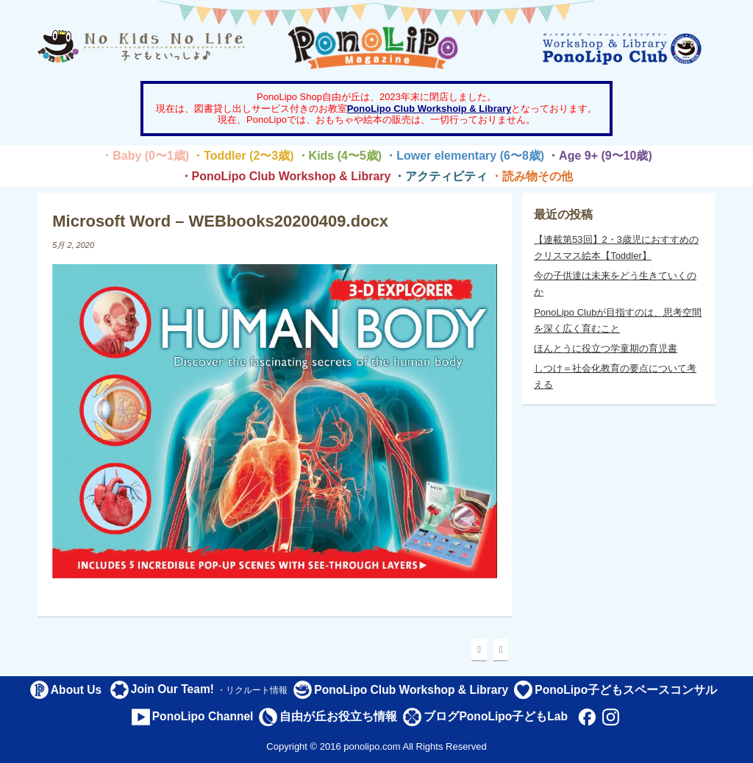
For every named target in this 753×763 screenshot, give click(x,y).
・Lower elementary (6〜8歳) (464, 155)
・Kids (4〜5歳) (339, 155)
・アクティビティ (440, 176)
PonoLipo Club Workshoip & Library (429, 108)
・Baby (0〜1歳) (145, 155)
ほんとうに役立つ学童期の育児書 (605, 348)
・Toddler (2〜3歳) (242, 155)
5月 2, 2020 (73, 245)
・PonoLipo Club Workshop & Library (285, 176)
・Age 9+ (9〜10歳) (599, 155)
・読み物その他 (531, 176)
